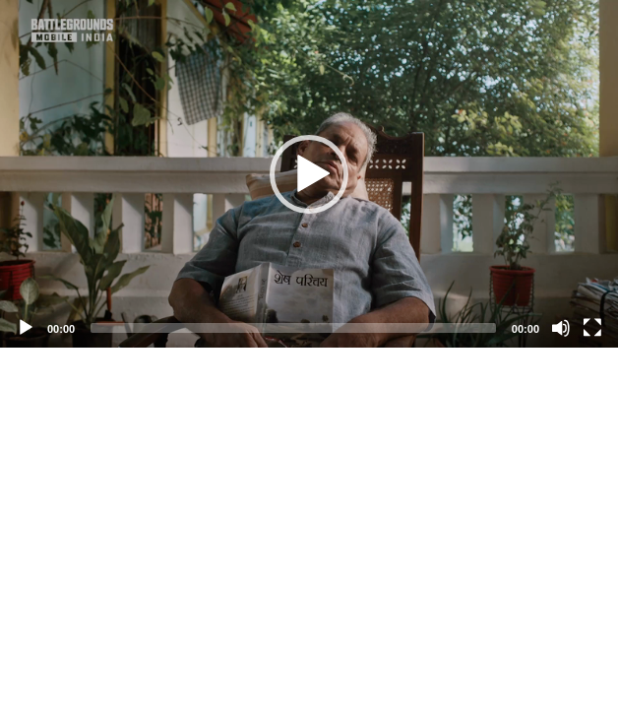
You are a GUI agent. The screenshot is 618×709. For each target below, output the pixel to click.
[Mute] (561, 328)
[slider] (293, 328)
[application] (309, 174)
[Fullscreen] (592, 328)
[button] (309, 174)
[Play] (25, 328)
